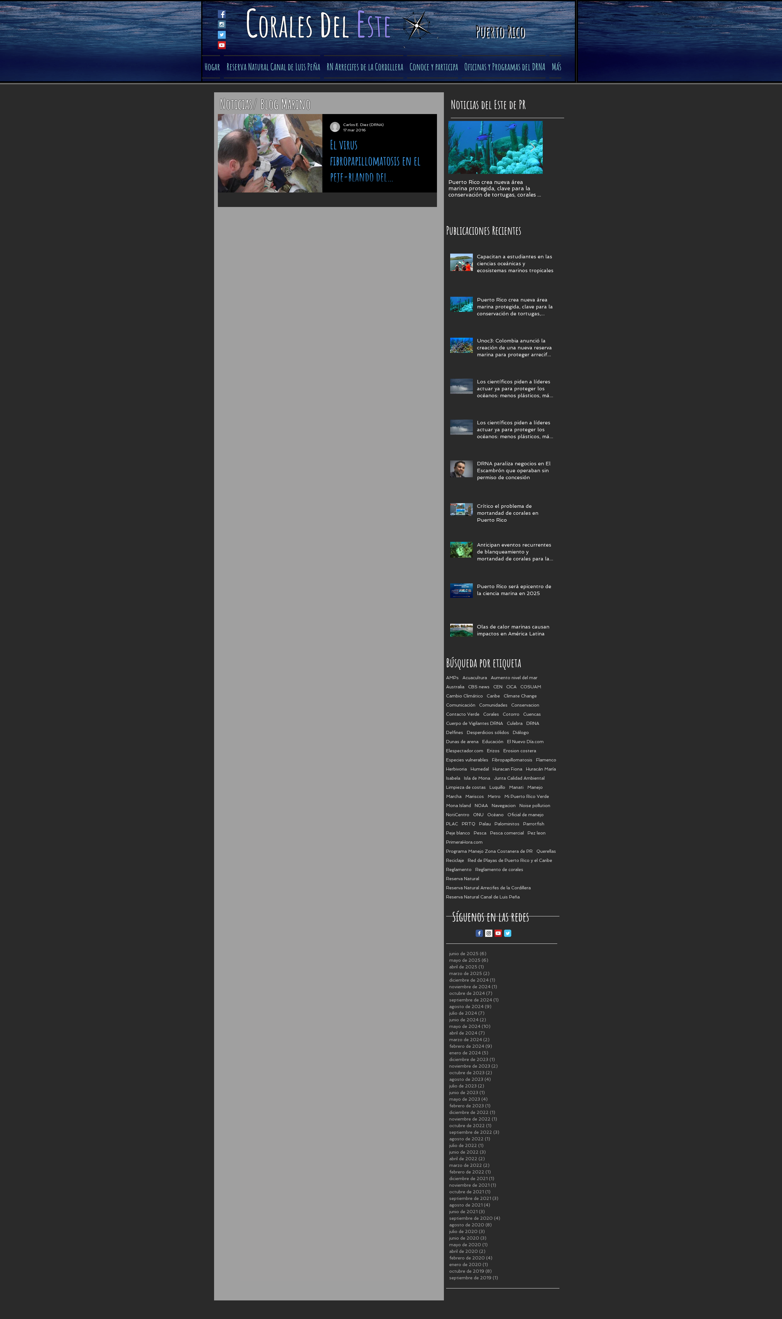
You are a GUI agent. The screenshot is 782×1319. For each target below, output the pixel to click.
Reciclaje (455, 860)
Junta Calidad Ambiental (519, 778)
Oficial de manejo (525, 814)
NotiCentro (457, 814)
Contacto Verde (462, 714)
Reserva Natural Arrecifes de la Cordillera (488, 887)
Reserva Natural (462, 878)
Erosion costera (519, 750)
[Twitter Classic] (507, 933)
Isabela (453, 778)
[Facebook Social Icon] (222, 14)
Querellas (546, 851)
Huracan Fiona (507, 768)
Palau (485, 823)
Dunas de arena (462, 741)
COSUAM (530, 686)
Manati (516, 787)
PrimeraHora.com (464, 842)
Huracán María (541, 768)
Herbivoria (456, 768)
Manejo (535, 787)
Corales (491, 714)
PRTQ (468, 823)
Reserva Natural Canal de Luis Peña (483, 896)
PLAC (452, 823)
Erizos (493, 750)
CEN (497, 686)
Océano (495, 814)
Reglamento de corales (499, 869)
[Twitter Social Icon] (222, 35)
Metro (494, 796)
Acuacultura (474, 677)
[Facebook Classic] (479, 933)
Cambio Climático (464, 695)
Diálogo (521, 732)
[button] (432, 66)
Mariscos (474, 796)
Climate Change (520, 695)
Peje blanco (458, 832)
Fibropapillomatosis (512, 759)
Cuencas (532, 714)
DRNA (532, 723)
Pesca (480, 832)
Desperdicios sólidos (488, 732)
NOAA (481, 805)
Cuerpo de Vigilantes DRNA (474, 723)
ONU (478, 814)
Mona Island (458, 805)
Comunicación (460, 705)
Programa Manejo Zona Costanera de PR (489, 851)
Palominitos (507, 823)
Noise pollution (534, 805)
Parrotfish (533, 823)
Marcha (454, 796)
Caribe (493, 695)
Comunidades (493, 705)
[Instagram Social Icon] (222, 24)
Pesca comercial (507, 832)
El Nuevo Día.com (525, 741)
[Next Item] (533, 147)
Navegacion (504, 805)
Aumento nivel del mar (514, 677)
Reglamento (459, 869)
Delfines (454, 732)
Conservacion (525, 705)
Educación (492, 741)
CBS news (479, 686)
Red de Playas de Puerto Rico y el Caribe (510, 860)
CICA (511, 686)
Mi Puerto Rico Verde (526, 796)
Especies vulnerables (467, 759)
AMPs (452, 677)
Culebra (515, 723)
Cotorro (511, 714)
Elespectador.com (464, 750)
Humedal (480, 768)
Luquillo (497, 787)
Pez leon (537, 832)
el (343, 25)
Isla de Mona (477, 778)
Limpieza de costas (466, 787)
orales (288, 25)
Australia (455, 686)
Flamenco (546, 759)
